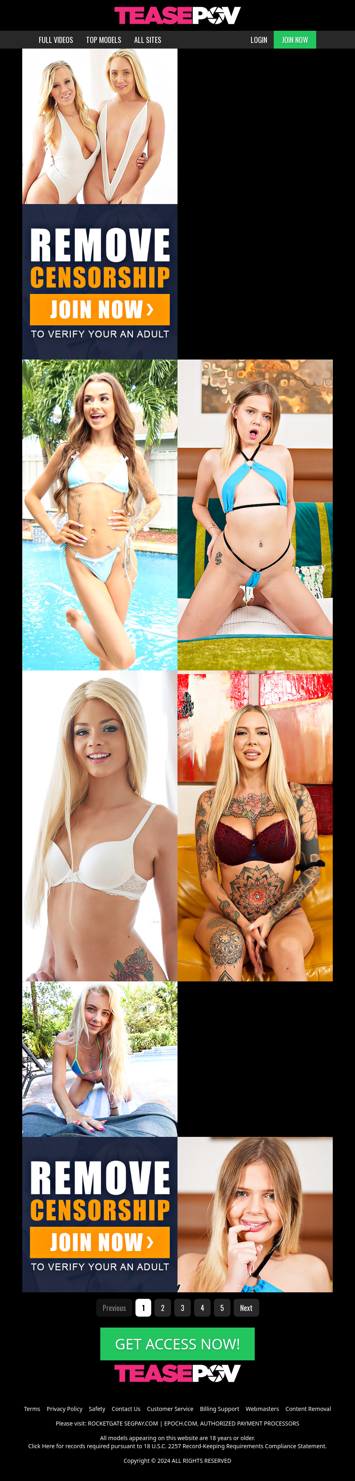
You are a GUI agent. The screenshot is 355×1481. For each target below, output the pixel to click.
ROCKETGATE (105, 1423)
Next (246, 1307)
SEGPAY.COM (141, 1423)
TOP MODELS (103, 39)
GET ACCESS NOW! (177, 1344)
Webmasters (262, 1409)
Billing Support (219, 1409)
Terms (32, 1409)
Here (48, 1446)
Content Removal (308, 1409)
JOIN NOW (295, 39)
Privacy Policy (64, 1409)
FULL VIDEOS (56, 39)
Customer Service (170, 1409)
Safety (97, 1409)
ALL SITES (147, 39)
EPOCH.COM (180, 1423)
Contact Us (126, 1409)
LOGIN (259, 39)
